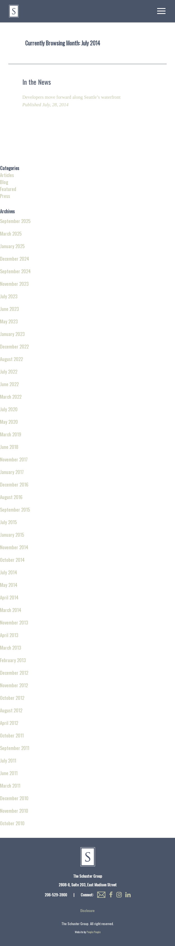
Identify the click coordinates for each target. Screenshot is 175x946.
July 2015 (8, 522)
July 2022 (8, 371)
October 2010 (12, 823)
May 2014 (8, 584)
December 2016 (14, 484)
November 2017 (14, 459)
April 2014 (9, 597)
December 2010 (14, 798)
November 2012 (14, 685)
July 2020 (9, 409)
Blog (4, 181)
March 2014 (10, 609)
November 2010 (14, 810)
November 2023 (14, 283)
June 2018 (9, 446)
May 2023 (9, 321)
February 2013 (13, 660)
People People (93, 932)
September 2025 (15, 220)
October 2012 (12, 697)
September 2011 (14, 747)
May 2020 (9, 421)
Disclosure (87, 910)
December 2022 (14, 346)
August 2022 (11, 358)
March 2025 (10, 233)
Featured (8, 188)
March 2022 (10, 396)
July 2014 (8, 572)
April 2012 (9, 722)
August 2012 (11, 710)
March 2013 (10, 647)
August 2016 (11, 496)
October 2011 (12, 735)
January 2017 (12, 471)
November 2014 (14, 547)
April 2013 (9, 635)
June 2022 (9, 384)
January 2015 (12, 534)
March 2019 (10, 434)
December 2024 (14, 258)
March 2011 (10, 785)
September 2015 (15, 509)
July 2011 (8, 760)
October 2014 (12, 559)
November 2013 (14, 622)
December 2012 (14, 672)
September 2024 (15, 271)
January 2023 (12, 333)
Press (5, 195)
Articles (7, 174)
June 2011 (9, 773)
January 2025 (12, 246)
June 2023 (9, 308)
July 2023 (8, 296)
